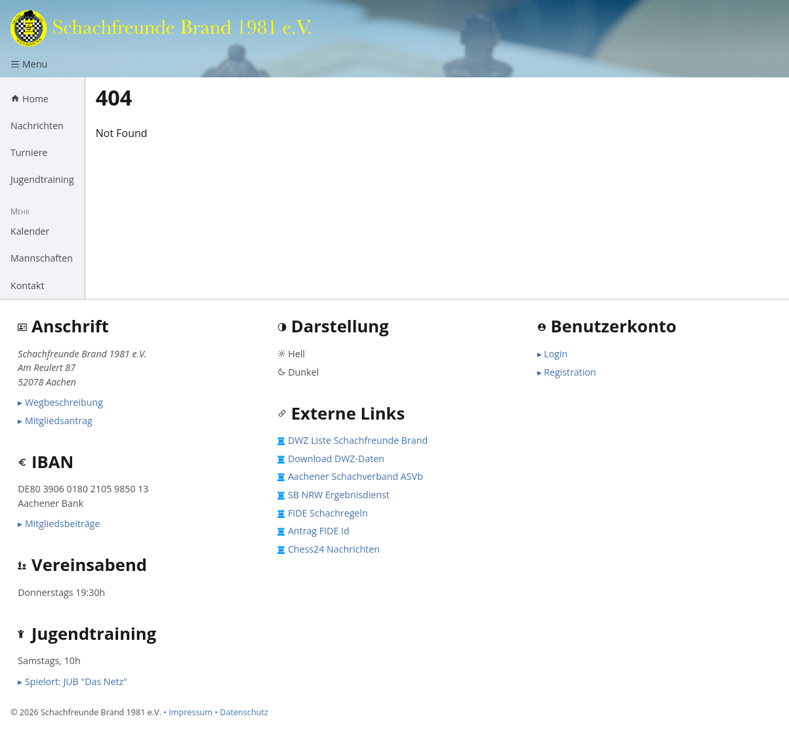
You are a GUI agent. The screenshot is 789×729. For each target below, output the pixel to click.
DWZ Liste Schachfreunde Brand (358, 440)
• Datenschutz (241, 712)
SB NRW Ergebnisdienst (339, 494)
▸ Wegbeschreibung (60, 402)
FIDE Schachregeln (328, 513)
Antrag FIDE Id (319, 530)
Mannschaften (41, 258)
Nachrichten (37, 125)
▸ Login (552, 353)
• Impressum (187, 712)
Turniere (28, 152)
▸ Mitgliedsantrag (55, 420)
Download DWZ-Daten (336, 458)
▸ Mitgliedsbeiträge (59, 523)
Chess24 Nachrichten (334, 549)
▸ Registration (566, 372)
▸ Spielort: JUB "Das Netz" (72, 681)
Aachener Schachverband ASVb (355, 476)
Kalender (29, 231)
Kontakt (27, 285)
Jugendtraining (42, 179)
